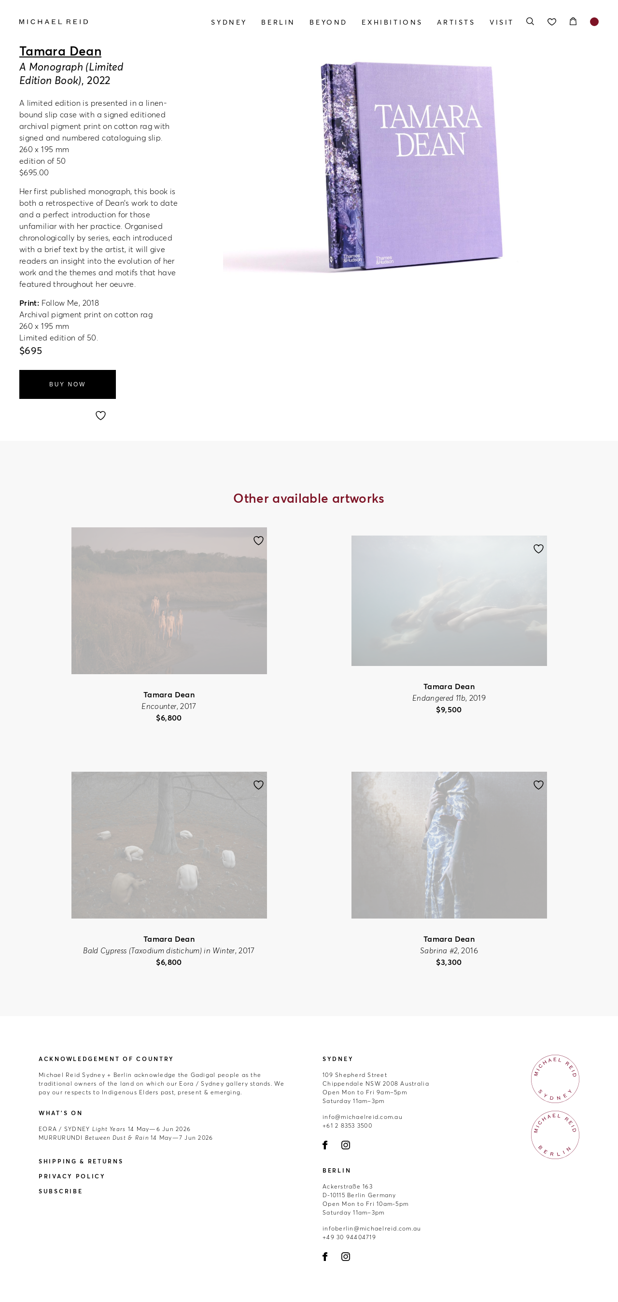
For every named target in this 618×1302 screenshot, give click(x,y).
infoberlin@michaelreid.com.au (372, 1228)
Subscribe (61, 1191)
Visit (502, 22)
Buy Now (67, 384)
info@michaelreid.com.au (363, 1116)
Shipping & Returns (81, 1161)
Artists (456, 22)
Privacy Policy (72, 1176)
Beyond (328, 22)
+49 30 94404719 (349, 1237)
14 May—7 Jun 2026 (126, 1137)
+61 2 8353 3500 (347, 1125)
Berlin (278, 22)
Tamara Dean (60, 51)
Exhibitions (392, 22)
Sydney (229, 22)
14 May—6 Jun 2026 (115, 1128)
